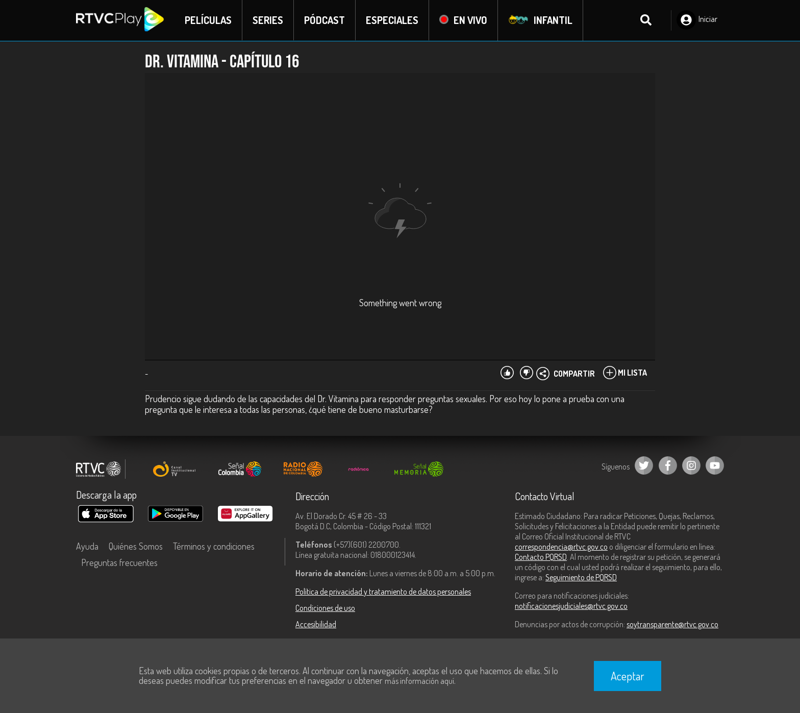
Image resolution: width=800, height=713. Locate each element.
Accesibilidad (315, 624)
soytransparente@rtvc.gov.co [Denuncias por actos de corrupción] (672, 624)
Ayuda (87, 546)
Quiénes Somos (136, 546)
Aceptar (627, 676)
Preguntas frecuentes (119, 562)
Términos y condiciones (214, 546)
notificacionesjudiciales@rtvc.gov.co (571, 606)
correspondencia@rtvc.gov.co (561, 547)
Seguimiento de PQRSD (581, 577)
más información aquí (419, 681)
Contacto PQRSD (541, 557)
